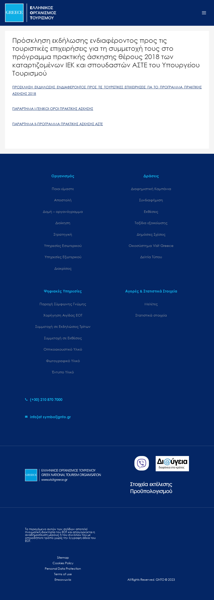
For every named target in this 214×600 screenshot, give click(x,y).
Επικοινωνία (63, 579)
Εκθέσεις (151, 211)
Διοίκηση (62, 222)
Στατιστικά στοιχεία (151, 315)
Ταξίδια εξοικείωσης (151, 222)
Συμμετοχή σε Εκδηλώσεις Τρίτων (63, 326)
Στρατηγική (63, 234)
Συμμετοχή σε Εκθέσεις (63, 338)
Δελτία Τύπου (151, 256)
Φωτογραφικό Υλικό (63, 360)
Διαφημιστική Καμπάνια (151, 188)
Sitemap (63, 557)
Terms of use (63, 574)
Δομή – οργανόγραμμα (63, 211)
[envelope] (48, 416)
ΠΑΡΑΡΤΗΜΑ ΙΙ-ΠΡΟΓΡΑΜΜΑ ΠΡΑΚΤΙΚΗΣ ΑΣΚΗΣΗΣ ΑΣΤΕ (57, 123)
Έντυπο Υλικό (63, 372)
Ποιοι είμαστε (63, 188)
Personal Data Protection (63, 568)
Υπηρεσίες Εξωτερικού (63, 256)
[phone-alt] (43, 399)
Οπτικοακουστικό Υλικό (63, 349)
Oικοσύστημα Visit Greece (151, 245)
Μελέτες (151, 304)
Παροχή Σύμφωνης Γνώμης (63, 304)
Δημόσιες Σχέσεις (151, 234)
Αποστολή (63, 200)
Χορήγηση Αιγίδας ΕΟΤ (62, 315)
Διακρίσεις (63, 268)
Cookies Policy (63, 563)
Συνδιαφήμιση (151, 200)
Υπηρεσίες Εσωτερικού (63, 245)
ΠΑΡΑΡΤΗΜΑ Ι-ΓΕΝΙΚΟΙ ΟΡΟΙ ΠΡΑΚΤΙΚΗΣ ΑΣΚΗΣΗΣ (52, 108)
